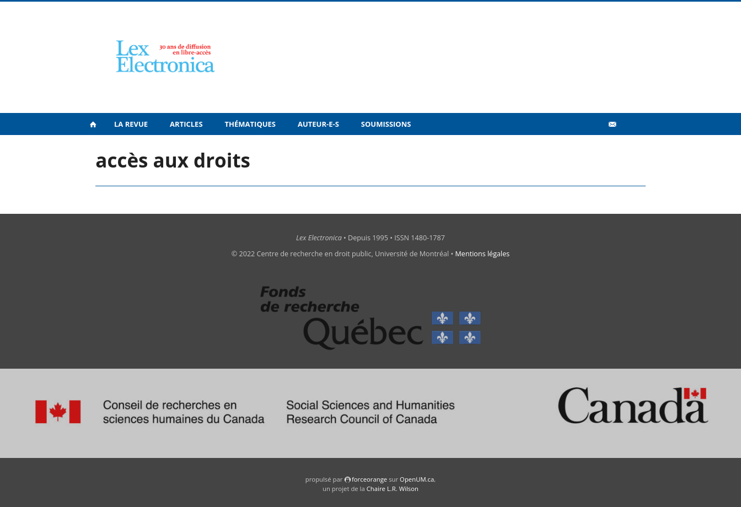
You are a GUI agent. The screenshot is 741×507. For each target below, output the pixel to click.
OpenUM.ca (417, 479)
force (369, 479)
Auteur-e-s (318, 124)
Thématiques (250, 124)
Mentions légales (482, 253)
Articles (186, 124)
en (630, 148)
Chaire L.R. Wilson (392, 488)
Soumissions (386, 124)
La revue (131, 124)
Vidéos (589, 148)
